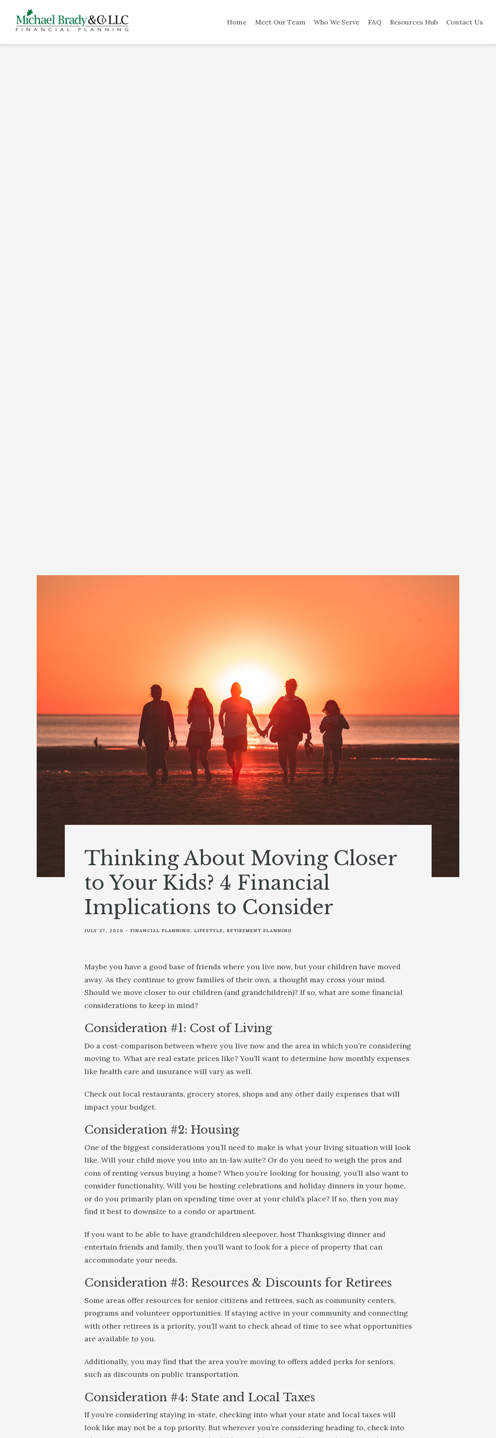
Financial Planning (160, 930)
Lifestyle (208, 930)
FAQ (374, 22)
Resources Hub (414, 22)
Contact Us (464, 22)
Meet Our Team (280, 22)
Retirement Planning (259, 930)
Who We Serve (336, 22)
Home (237, 22)
